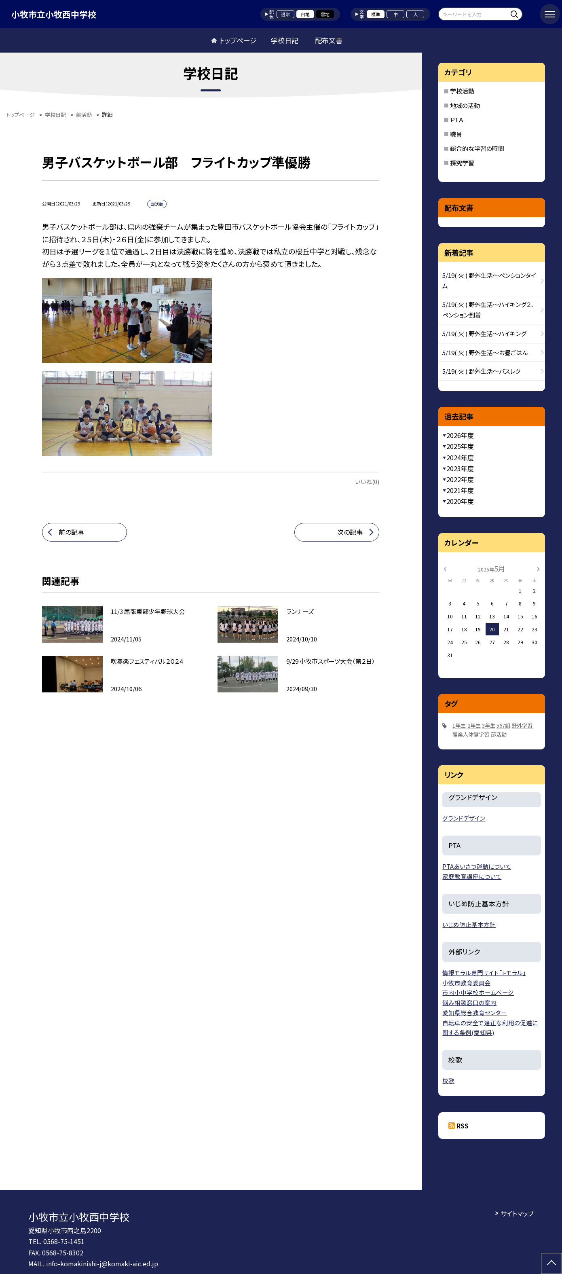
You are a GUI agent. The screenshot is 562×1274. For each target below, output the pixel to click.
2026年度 (460, 435)
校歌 (448, 1080)
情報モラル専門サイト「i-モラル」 (484, 972)
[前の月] (445, 568)
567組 (503, 725)
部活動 (499, 734)
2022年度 (460, 479)
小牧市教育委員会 (466, 982)
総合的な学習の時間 (477, 148)
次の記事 (350, 532)
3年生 (488, 725)
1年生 (459, 725)
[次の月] (538, 568)
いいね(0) (367, 482)
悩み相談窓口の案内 (469, 1002)
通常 (285, 14)
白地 (305, 14)
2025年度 (460, 446)
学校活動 (462, 91)
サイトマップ (517, 1213)
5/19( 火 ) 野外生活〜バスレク (481, 371)
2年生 (474, 725)
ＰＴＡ (457, 119)
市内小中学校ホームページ (478, 992)
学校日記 (284, 40)
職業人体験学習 (470, 734)
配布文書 (328, 40)
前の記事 (71, 532)
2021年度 (460, 490)
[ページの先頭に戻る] (551, 1263)
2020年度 (460, 501)
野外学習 (521, 725)
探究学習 (462, 163)
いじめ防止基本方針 (469, 924)
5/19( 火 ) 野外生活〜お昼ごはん (485, 352)
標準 (375, 14)
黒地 (325, 14)
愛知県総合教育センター (474, 1012)
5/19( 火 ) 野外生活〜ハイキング (484, 333)
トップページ (238, 40)
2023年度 (460, 468)
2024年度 (460, 457)
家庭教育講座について (471, 876)
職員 (456, 134)
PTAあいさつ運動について (476, 866)
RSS (462, 1125)
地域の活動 (465, 105)
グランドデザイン (463, 818)
